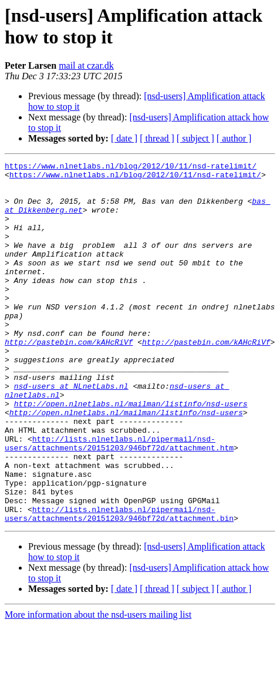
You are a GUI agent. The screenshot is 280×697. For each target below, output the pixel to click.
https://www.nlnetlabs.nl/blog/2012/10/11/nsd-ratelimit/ (131, 167)
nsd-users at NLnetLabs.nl (71, 431)
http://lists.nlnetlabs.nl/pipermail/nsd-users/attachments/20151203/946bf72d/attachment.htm (119, 500)
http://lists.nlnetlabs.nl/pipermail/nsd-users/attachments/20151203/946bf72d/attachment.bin (119, 584)
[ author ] (234, 138)
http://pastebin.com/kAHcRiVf (69, 378)
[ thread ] (157, 138)
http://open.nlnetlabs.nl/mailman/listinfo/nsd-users (131, 452)
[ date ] (124, 138)
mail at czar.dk (86, 65)
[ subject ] (195, 138)
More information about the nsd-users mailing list (98, 687)
